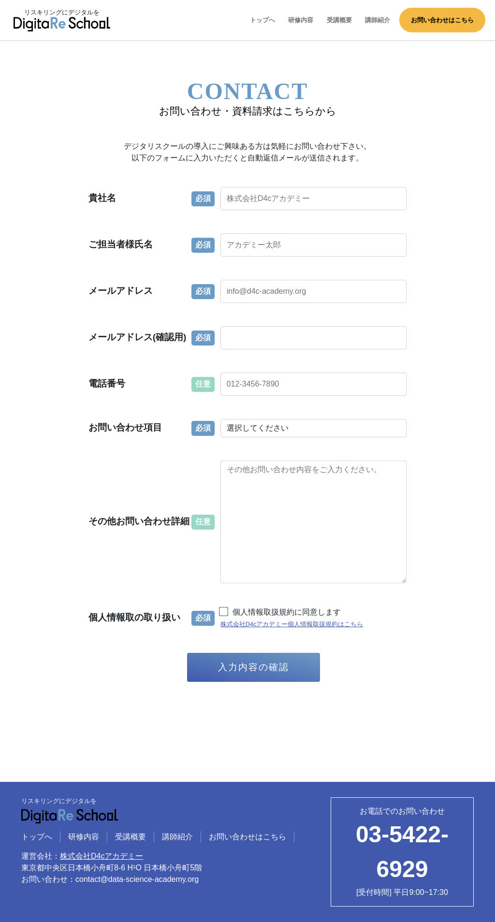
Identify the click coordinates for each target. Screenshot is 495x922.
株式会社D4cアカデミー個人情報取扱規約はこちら (292, 624)
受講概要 (339, 20)
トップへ (262, 20)
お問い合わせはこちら (442, 20)
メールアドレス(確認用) (137, 337)
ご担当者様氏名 (120, 244)
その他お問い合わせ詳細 (138, 521)
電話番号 (106, 383)
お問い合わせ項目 (125, 427)
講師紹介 (377, 20)
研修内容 (300, 20)
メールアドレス (120, 291)
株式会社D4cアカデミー (101, 856)
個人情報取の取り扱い (134, 617)
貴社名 (102, 198)
